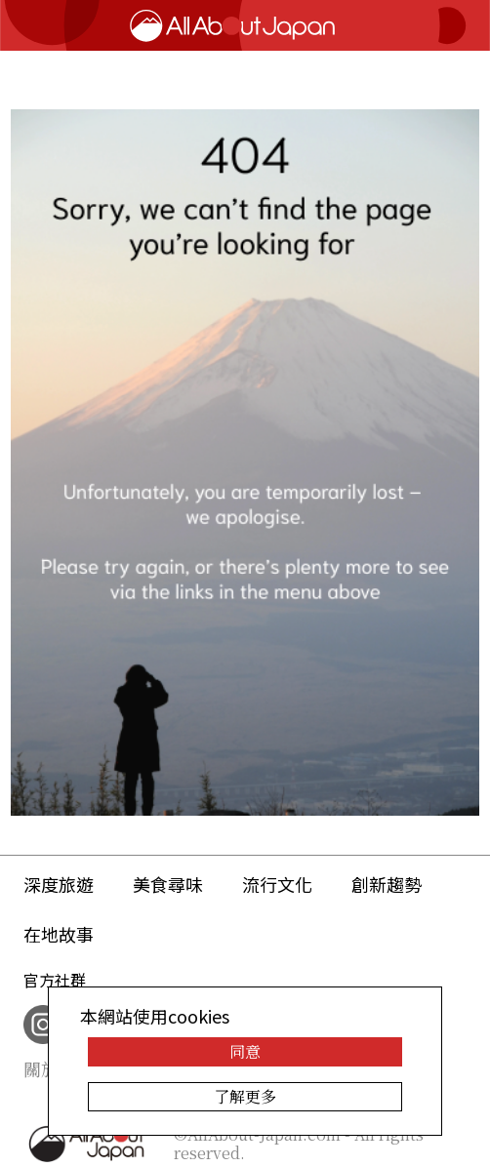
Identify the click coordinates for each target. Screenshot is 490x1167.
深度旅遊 (58, 884)
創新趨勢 (386, 884)
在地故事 (58, 933)
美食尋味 (168, 884)
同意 (245, 1051)
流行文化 (277, 884)
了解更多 (245, 1096)
